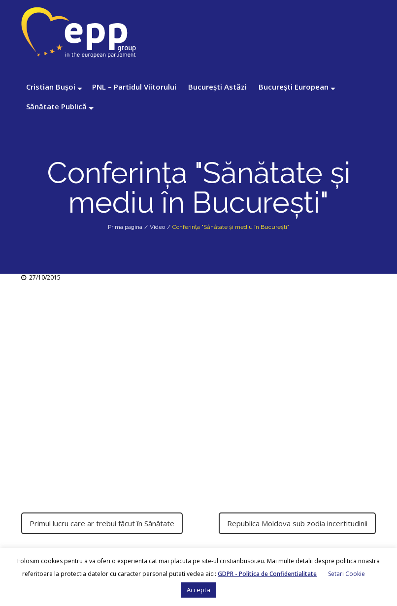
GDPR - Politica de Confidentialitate (267, 574)
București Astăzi (217, 87)
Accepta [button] (198, 589)
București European (294, 87)
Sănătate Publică (56, 106)
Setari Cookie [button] (346, 574)
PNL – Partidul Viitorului (134, 87)
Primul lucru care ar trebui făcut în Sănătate (102, 523)
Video (157, 226)
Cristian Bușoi (50, 87)
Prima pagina (125, 226)
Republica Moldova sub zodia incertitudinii (297, 523)
